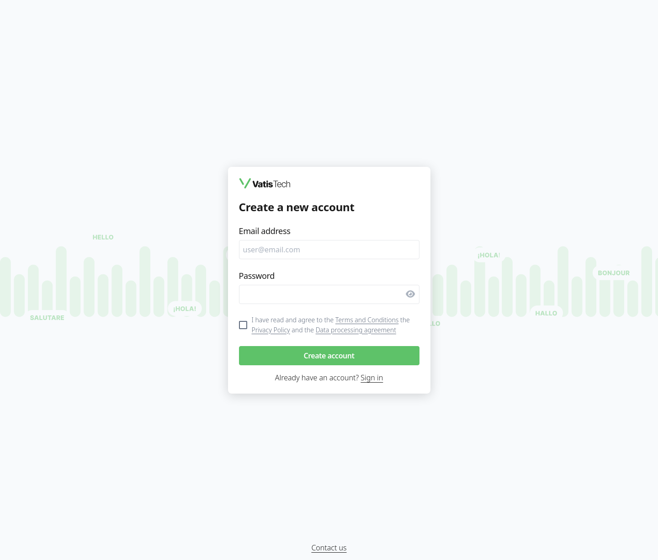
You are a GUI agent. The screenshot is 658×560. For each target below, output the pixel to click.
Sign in (372, 378)
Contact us (328, 548)
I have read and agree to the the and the (331, 324)
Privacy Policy (271, 329)
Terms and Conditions (366, 319)
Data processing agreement (356, 329)
